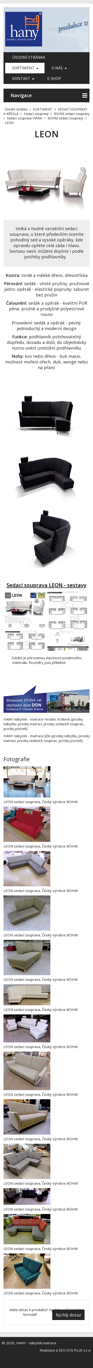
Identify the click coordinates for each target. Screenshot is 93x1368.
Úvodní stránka (28, 57)
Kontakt (23, 78)
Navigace (49, 95)
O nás (59, 68)
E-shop (54, 78)
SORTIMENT (25, 68)
